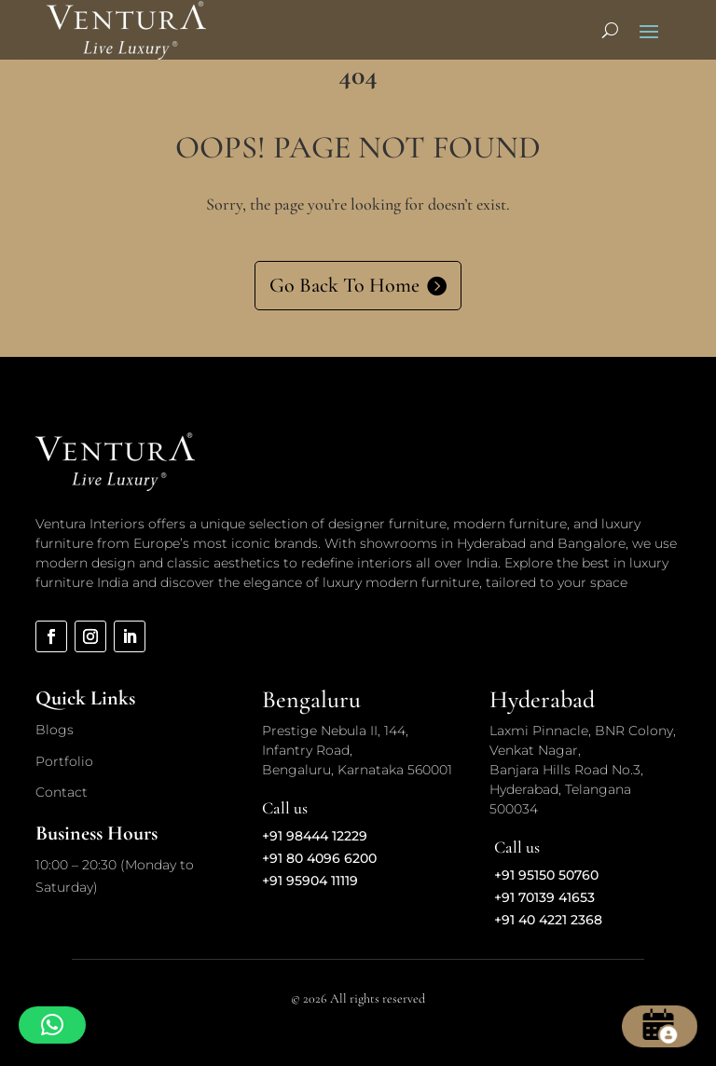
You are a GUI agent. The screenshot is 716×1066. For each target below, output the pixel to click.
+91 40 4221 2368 (548, 919)
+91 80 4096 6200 (319, 858)
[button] (52, 1025)
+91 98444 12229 (314, 835)
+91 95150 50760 (546, 875)
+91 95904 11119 (310, 880)
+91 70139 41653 (544, 897)
